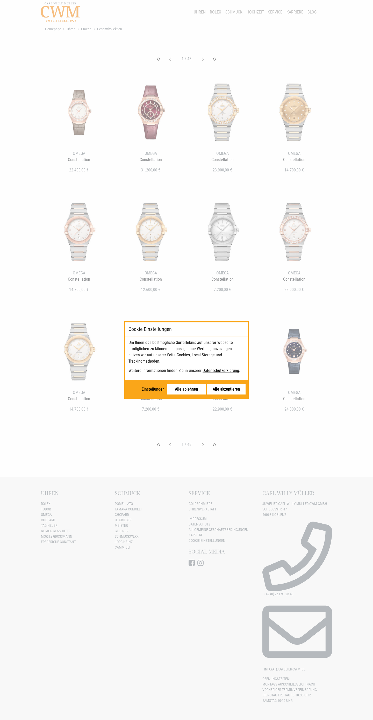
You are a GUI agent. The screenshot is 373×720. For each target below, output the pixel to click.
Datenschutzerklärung (221, 370)
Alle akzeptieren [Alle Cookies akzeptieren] (226, 389)
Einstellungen (153, 389)
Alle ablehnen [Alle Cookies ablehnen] (186, 389)
